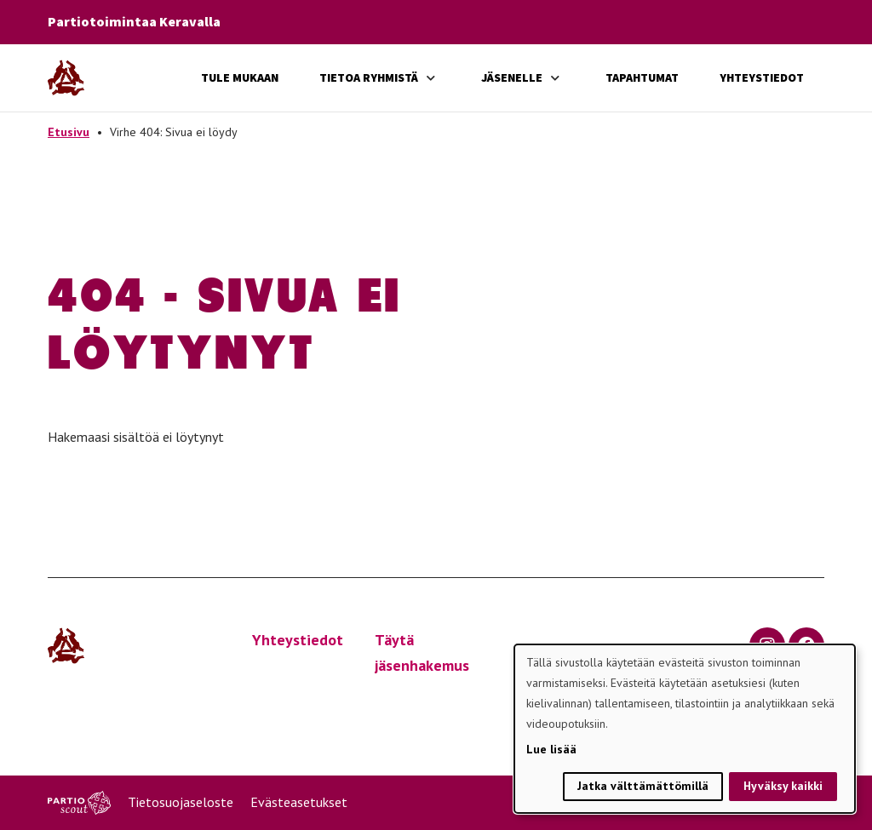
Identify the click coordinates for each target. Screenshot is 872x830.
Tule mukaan (239, 77)
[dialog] (684, 728)
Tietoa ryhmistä (368, 77)
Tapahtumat (642, 77)
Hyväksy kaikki (783, 785)
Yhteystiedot (762, 77)
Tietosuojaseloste (180, 801)
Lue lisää (551, 749)
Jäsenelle (511, 77)
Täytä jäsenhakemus (422, 653)
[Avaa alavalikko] (431, 78)
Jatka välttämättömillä (642, 785)
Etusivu (68, 132)
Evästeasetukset (298, 801)
